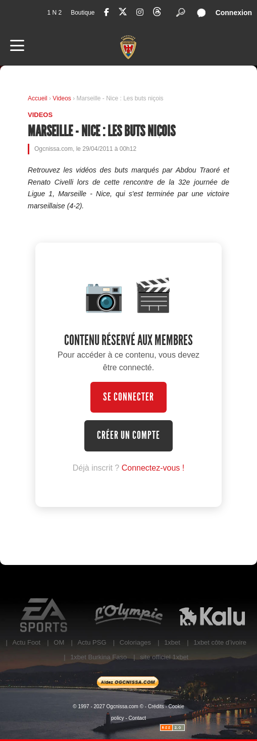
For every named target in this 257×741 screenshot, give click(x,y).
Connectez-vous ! (153, 468)
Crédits (156, 706)
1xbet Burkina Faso (98, 657)
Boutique (82, 12)
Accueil (37, 98)
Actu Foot (26, 642)
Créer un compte (128, 435)
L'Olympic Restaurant (128, 615)
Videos (63, 98)
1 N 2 (54, 12)
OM (59, 642)
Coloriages (135, 642)
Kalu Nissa (212, 615)
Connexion (234, 13)
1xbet (172, 642)
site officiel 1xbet (164, 657)
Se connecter (128, 397)
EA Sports (45, 615)
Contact (137, 718)
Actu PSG (91, 642)
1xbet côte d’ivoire (219, 642)
